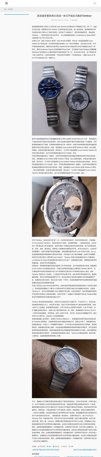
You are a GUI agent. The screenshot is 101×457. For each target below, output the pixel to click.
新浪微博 (41, 446)
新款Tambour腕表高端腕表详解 (85, 450)
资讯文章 (74, 20)
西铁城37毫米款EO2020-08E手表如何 (46, 450)
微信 (49, 446)
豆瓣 (70, 446)
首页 (5, 9)
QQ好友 (56, 446)
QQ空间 (64, 446)
